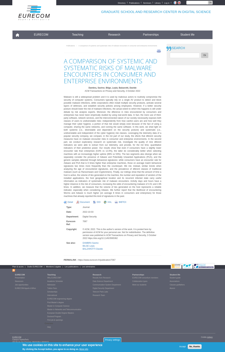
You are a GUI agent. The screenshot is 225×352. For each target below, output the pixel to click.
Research (114, 34)
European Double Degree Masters (60, 313)
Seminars (147, 3)
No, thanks (194, 346)
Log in (166, 3)
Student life (187, 34)
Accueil (18, 34)
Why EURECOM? (54, 278)
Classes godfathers (177, 285)
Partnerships (151, 34)
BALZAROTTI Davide (93, 249)
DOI (99, 202)
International (52, 295)
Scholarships (52, 292)
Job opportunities (21, 285)
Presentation (20, 278)
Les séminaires (88, 267)
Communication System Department (107, 285)
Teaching (77, 34)
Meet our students (139, 285)
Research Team (99, 295)
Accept (182, 346)
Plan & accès (18, 267)
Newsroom (19, 281)
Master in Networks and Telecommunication (64, 309)
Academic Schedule (55, 281)
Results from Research (102, 278)
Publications (134, 3)
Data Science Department (103, 281)
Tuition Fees (52, 288)
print (158, 51)
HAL (110, 202)
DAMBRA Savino (91, 243)
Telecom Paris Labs (100, 292)
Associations (174, 281)
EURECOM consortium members (145, 278)
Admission (51, 285)
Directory (122, 3)
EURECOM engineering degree (59, 299)
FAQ (49, 327)
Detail (70, 202)
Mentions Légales (53, 267)
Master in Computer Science (58, 306)
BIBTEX (122, 202)
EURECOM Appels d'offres (25, 288)
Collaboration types (139, 281)
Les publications (72, 267)
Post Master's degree (55, 302)
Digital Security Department (103, 288)
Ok (210, 2)
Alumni (172, 288)
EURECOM (41, 34)
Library (158, 3)
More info (83, 349)
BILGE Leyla (88, 246)
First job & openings (55, 320)
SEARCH (178, 48)
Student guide (175, 278)
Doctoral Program (54, 316)
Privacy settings (112, 340)
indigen (210, 337)
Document (85, 202)
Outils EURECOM (34, 267)
